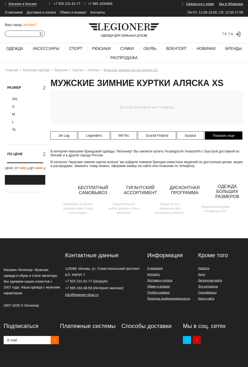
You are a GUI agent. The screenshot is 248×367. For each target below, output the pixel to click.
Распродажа (124, 58)
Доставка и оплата (41, 12)
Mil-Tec (123, 135)
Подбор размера (158, 292)
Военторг (176, 49)
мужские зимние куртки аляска (94, 162)
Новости (203, 268)
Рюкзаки (101, 49)
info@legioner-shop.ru (82, 295)
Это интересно (208, 286)
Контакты (97, 12)
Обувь (149, 49)
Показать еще (223, 135)
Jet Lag (64, 135)
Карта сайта (206, 298)
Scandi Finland (157, 135)
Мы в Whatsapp (231, 4)
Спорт (75, 49)
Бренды (233, 49)
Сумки (127, 49)
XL (13, 129)
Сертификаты (207, 292)
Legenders (94, 135)
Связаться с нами (200, 4)
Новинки (206, 49)
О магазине (14, 12)
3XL (14, 99)
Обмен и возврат (73, 12)
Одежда (14, 49)
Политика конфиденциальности (168, 298)
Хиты (201, 274)
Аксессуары (46, 49)
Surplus (190, 135)
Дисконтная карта (210, 280)
